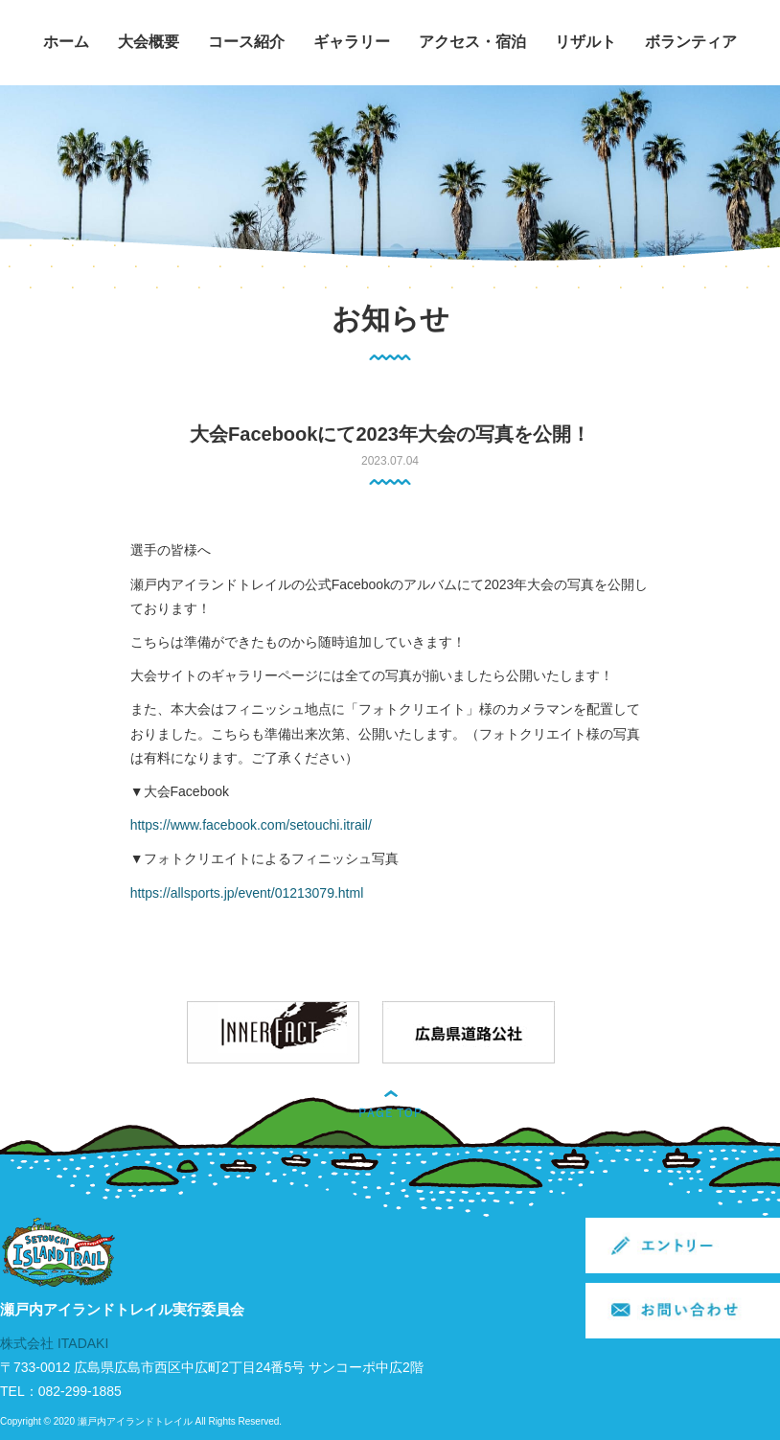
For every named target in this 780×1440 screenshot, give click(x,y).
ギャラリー (351, 42)
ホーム (66, 42)
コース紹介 (246, 42)
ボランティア (691, 42)
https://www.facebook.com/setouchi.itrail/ (251, 825)
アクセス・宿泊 (472, 42)
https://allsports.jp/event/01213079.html (247, 893)
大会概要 (148, 42)
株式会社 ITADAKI (54, 1343)
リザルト (585, 42)
